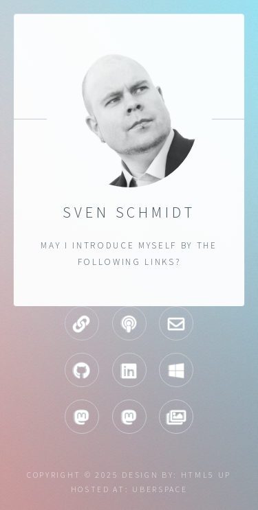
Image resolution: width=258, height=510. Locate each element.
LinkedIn (129, 370)
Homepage (82, 323)
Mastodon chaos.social (82, 416)
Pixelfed (176, 416)
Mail (176, 323)
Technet (176, 370)
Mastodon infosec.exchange (129, 416)
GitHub (82, 370)
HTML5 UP (206, 475)
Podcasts (129, 323)
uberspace (159, 489)
